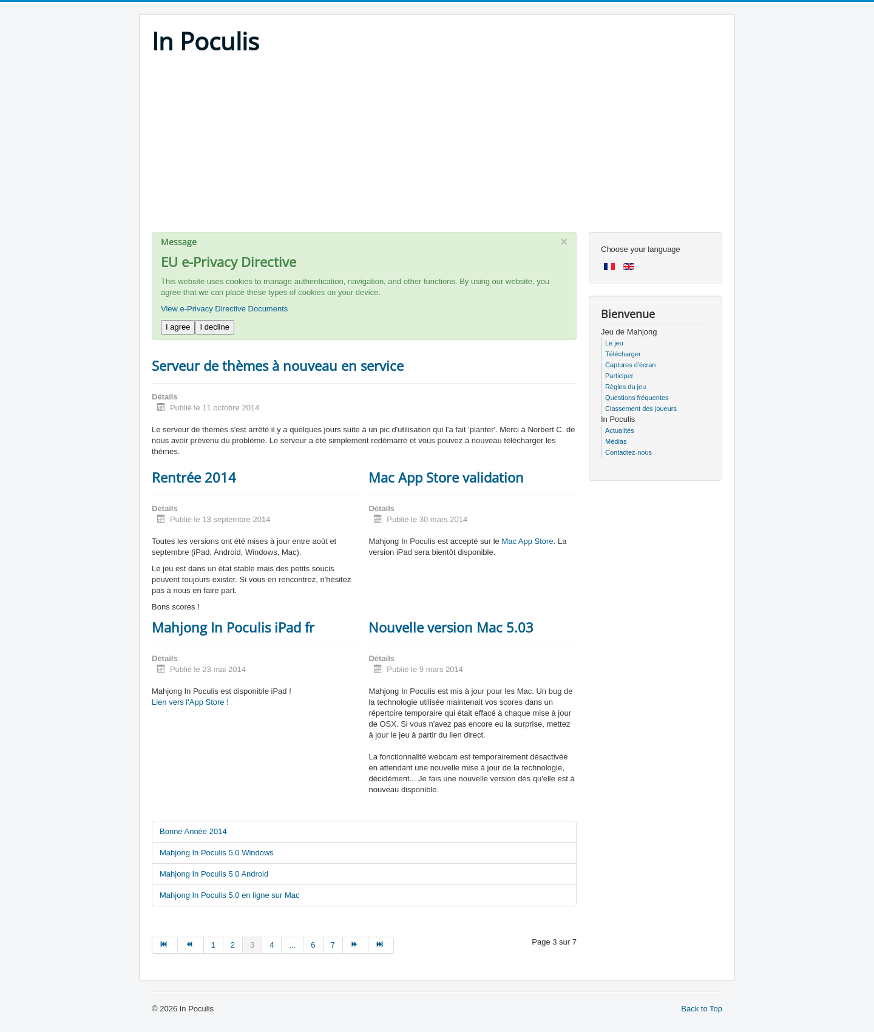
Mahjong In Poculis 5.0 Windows (217, 852)
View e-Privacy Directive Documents (224, 308)
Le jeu (614, 343)
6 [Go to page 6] (313, 944)
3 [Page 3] (252, 944)
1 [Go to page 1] (213, 944)
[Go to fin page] (381, 945)
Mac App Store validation (446, 477)
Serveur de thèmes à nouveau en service (278, 365)
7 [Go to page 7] (333, 944)
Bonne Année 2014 (193, 831)
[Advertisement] (437, 147)
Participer (619, 375)
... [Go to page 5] (292, 944)
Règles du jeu (625, 386)
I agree (178, 326)
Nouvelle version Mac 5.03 (451, 627)
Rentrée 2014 (194, 477)
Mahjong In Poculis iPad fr (233, 627)
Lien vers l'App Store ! (190, 702)
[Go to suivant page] (355, 945)
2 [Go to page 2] (233, 944)
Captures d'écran (630, 364)
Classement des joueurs (641, 408)
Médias (615, 441)
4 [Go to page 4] (271, 944)
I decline (214, 326)
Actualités (619, 430)
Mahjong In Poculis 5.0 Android (214, 873)
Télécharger (623, 354)
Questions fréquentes (637, 397)
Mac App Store (527, 541)
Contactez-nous (628, 452)
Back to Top (701, 1008)
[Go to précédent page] (190, 945)
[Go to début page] (165, 945)
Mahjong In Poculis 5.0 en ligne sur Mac (230, 895)
